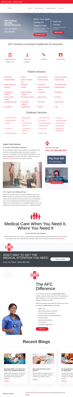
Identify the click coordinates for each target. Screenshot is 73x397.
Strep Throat (41, 101)
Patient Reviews (60, 125)
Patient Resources (39, 8)
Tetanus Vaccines (59, 101)
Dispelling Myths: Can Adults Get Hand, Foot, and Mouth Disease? (14, 369)
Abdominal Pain (8, 77)
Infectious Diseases (60, 87)
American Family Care (11, 117)
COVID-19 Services (43, 79)
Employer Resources (51, 8)
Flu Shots (23, 87)
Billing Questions (26, 117)
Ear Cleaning (41, 84)
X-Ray (56, 106)
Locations (7, 123)
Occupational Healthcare (45, 123)
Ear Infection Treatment (61, 84)
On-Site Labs (41, 92)
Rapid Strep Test (42, 97)
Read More (6, 381)
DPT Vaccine (24, 84)
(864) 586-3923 (9, 32)
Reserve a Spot (6, 1)
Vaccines (40, 106)
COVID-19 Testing (59, 79)
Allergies (23, 77)
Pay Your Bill (18, 1)
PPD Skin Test (58, 92)
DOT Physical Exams (44, 117)
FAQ (23, 120)
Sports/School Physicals (10, 101)
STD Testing (58, 97)
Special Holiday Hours (11, 133)
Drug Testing (59, 117)
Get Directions (42, 120)
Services (30, 8)
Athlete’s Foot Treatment (61, 77)
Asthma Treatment (42, 77)
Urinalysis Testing (25, 106)
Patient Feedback (60, 123)
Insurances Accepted (61, 120)
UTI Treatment (8, 106)
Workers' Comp (43, 133)
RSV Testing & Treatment (27, 97)
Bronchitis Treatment (9, 79)
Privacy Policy (42, 128)
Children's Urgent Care (10, 84)
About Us (61, 8)
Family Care (7, 87)
